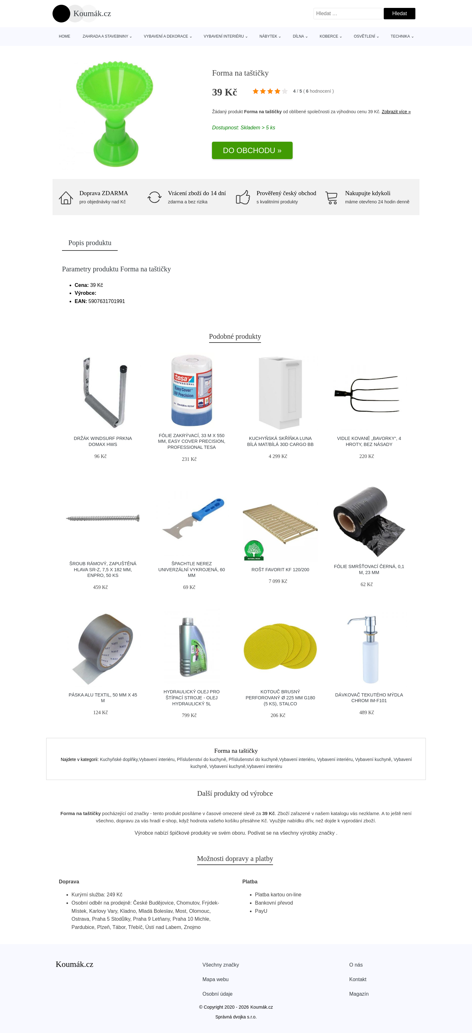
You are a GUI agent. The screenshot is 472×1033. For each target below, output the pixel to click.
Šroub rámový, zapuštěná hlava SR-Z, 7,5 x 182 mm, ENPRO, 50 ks (102, 569)
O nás (356, 965)
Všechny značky (220, 965)
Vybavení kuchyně (373, 759)
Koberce (329, 36)
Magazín (359, 994)
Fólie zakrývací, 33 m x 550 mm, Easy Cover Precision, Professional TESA (191, 441)
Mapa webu (215, 979)
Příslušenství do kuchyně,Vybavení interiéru (272, 759)
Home (64, 36)
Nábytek (268, 36)
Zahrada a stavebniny (105, 36)
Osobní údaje (217, 994)
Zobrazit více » (396, 111)
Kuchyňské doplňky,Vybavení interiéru (137, 759)
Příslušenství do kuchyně (201, 759)
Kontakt (357, 979)
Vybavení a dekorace (166, 36)
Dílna (298, 36)
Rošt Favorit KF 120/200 (280, 569)
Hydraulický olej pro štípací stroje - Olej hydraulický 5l (192, 697)
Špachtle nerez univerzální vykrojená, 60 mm (191, 569)
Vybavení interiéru (224, 36)
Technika (400, 36)
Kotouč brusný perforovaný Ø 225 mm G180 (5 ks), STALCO (280, 697)
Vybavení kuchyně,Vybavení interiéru (245, 766)
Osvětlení (364, 36)
